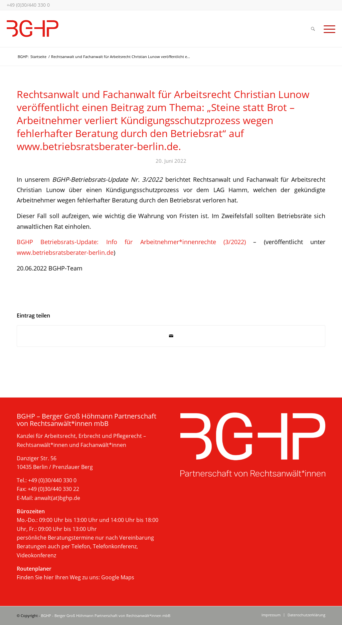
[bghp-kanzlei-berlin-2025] (32, 28)
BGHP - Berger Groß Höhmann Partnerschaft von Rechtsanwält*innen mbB (105, 615)
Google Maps (117, 577)
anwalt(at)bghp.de (57, 498)
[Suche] (313, 28)
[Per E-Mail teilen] (171, 336)
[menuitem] (313, 28)
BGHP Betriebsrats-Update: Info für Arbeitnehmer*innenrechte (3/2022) (131, 241)
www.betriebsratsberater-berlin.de (65, 252)
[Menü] (327, 28)
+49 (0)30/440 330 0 (28, 5)
